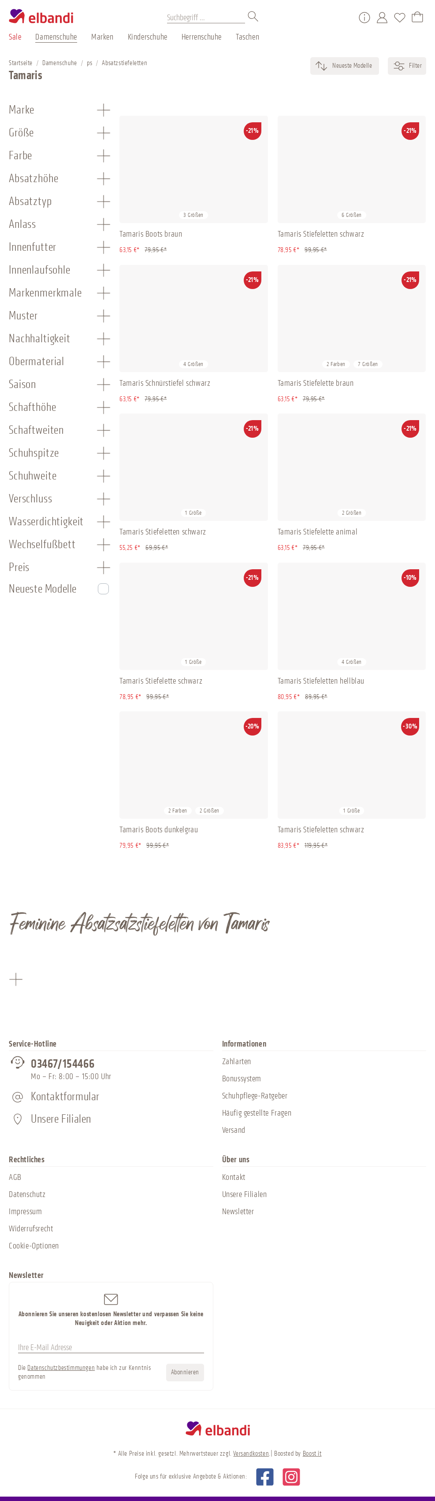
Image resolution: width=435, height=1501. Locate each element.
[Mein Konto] (382, 17)
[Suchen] (253, 17)
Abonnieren (185, 1372)
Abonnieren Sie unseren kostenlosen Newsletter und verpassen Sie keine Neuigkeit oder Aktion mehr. (111, 1309)
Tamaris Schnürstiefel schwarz (164, 383)
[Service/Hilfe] (364, 17)
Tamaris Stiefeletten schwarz (321, 234)
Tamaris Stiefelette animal (318, 532)
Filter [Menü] (407, 66)
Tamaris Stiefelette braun (316, 383)
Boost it (312, 1454)
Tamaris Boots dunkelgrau (158, 829)
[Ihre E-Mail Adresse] (111, 1347)
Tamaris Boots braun (150, 234)
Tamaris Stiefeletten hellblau (321, 681)
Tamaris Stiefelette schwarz (160, 681)
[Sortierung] (351, 66)
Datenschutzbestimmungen (61, 1368)
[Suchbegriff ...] (206, 17)
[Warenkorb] (417, 17)
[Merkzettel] (400, 17)
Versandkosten (251, 1454)
